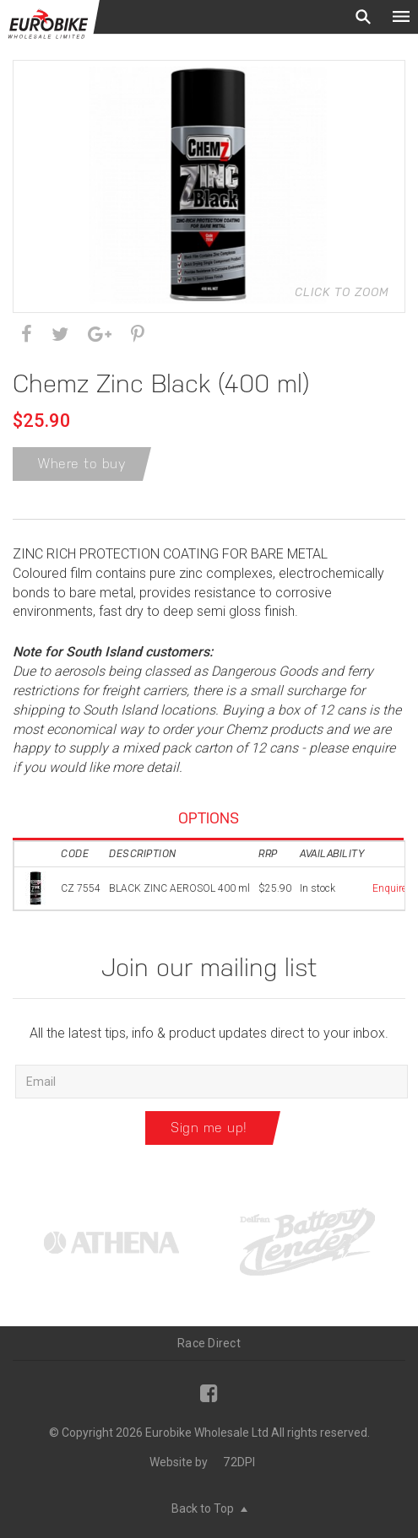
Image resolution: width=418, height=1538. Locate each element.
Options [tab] (208, 818)
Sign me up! (209, 1128)
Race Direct (209, 1343)
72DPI (239, 1462)
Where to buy (82, 464)
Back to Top (209, 1508)
